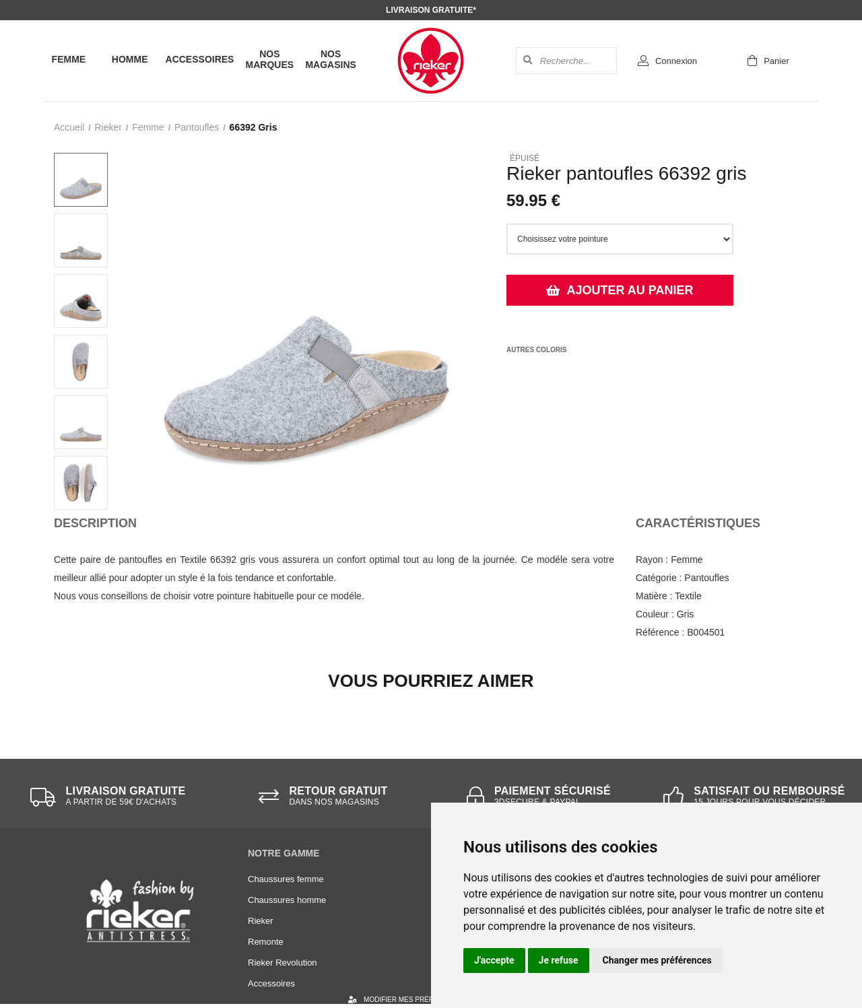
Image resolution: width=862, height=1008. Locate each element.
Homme (130, 59)
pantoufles (196, 127)
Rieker (107, 127)
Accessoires (200, 59)
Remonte (266, 942)
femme (148, 127)
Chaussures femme (286, 879)
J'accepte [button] (494, 960)
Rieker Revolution (282, 962)
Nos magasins (330, 59)
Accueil (69, 127)
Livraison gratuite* (431, 10)
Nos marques (270, 59)
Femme (69, 59)
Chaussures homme (287, 900)
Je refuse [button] (558, 960)
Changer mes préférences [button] (657, 960)
